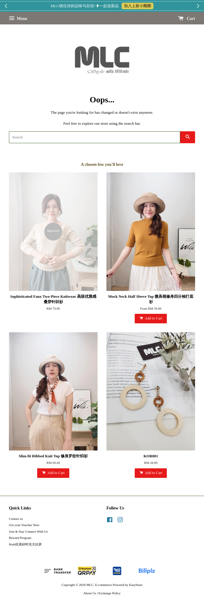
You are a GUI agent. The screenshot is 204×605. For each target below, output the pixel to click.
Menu (18, 18)
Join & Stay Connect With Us (28, 531)
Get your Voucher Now (24, 525)
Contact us (16, 518)
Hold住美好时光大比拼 (25, 544)
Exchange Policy (109, 593)
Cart (186, 18)
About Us (90, 593)
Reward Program (20, 537)
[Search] (94, 137)
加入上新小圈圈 (137, 6)
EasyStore (135, 585)
